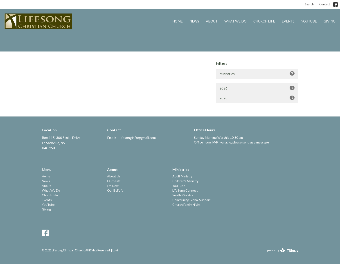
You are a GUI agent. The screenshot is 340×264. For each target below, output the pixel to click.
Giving (329, 21)
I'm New (113, 186)
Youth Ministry (182, 195)
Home (177, 21)
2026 (257, 88)
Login (116, 250)
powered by (282, 250)
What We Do (235, 21)
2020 (257, 98)
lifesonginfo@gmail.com (137, 138)
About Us (114, 176)
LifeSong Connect (185, 190)
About (212, 21)
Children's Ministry (185, 181)
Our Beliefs (115, 190)
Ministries (257, 73)
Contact (324, 4)
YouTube (309, 21)
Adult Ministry (182, 176)
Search (309, 4)
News (194, 21)
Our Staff (113, 181)
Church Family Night (186, 204)
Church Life (264, 21)
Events (288, 21)
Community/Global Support (191, 200)
